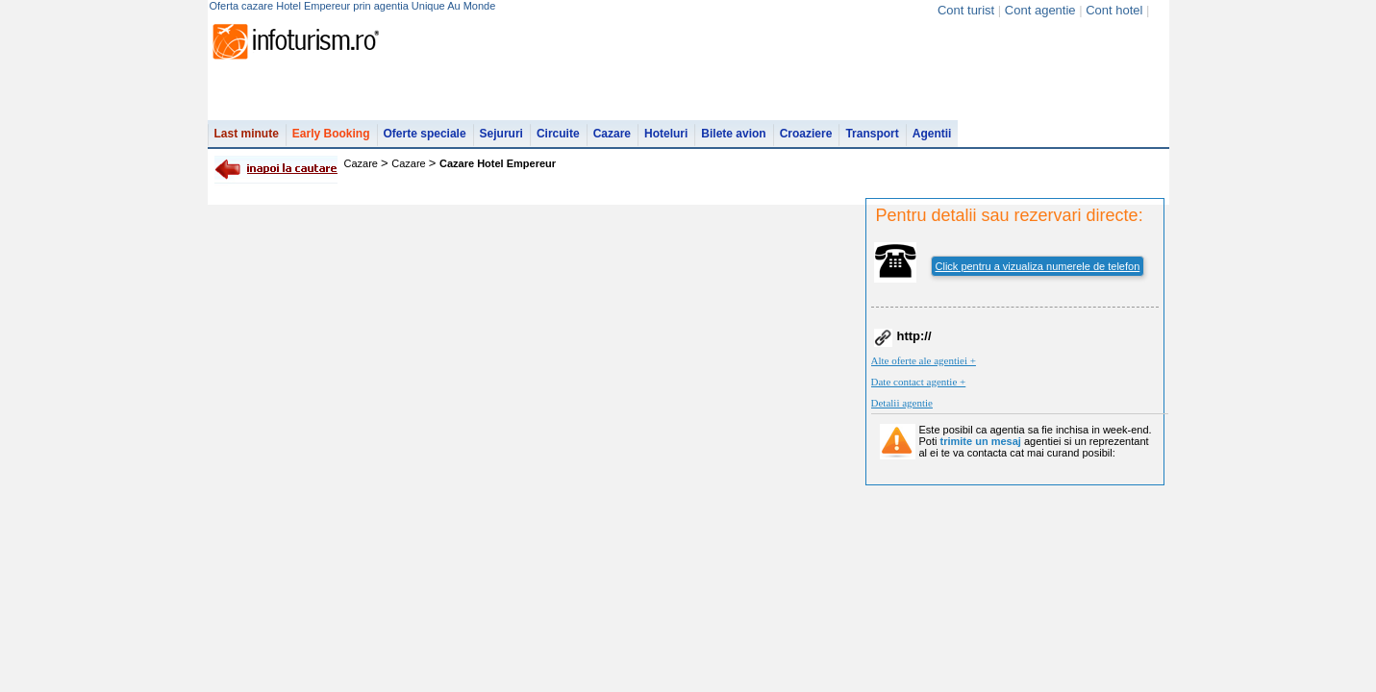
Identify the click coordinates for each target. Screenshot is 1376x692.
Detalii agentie (902, 402)
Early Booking (331, 133)
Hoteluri (666, 133)
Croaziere (806, 133)
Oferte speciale (425, 133)
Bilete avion (733, 133)
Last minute (246, 133)
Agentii (932, 133)
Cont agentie (1040, 10)
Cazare (612, 133)
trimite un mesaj (980, 441)
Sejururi (501, 133)
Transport (871, 133)
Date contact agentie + (918, 381)
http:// (914, 336)
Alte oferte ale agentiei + (923, 360)
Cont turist (966, 10)
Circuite (558, 133)
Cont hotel (1114, 10)
